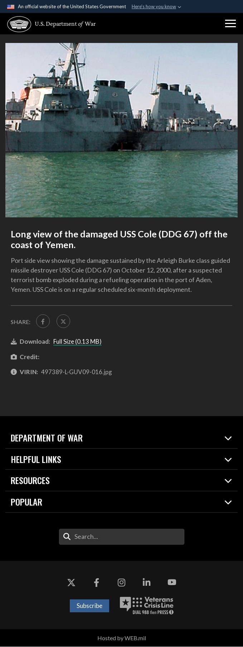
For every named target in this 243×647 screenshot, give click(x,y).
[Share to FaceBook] (43, 321)
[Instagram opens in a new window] (122, 583)
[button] (230, 24)
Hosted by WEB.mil (121, 638)
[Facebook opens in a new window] (96, 583)
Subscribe (89, 606)
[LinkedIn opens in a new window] (147, 583)
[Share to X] (64, 321)
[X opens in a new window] (71, 583)
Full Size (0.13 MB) (77, 342)
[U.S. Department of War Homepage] (48, 24)
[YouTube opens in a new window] (172, 583)
